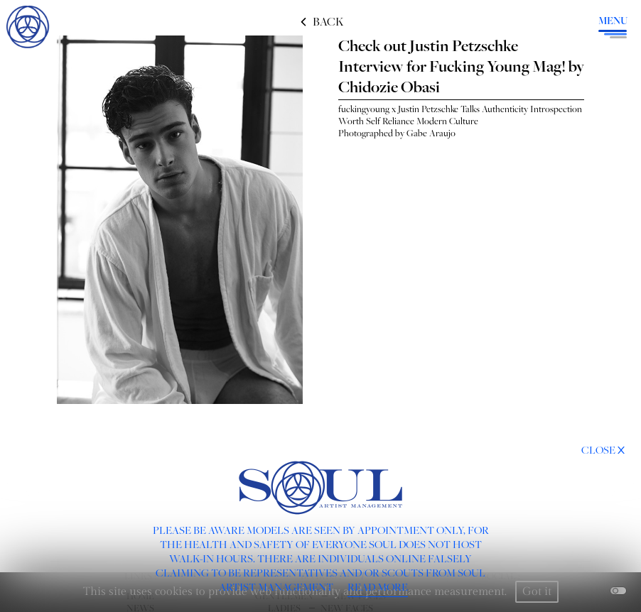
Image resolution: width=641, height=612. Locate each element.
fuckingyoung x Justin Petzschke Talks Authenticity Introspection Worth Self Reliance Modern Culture (460, 114)
